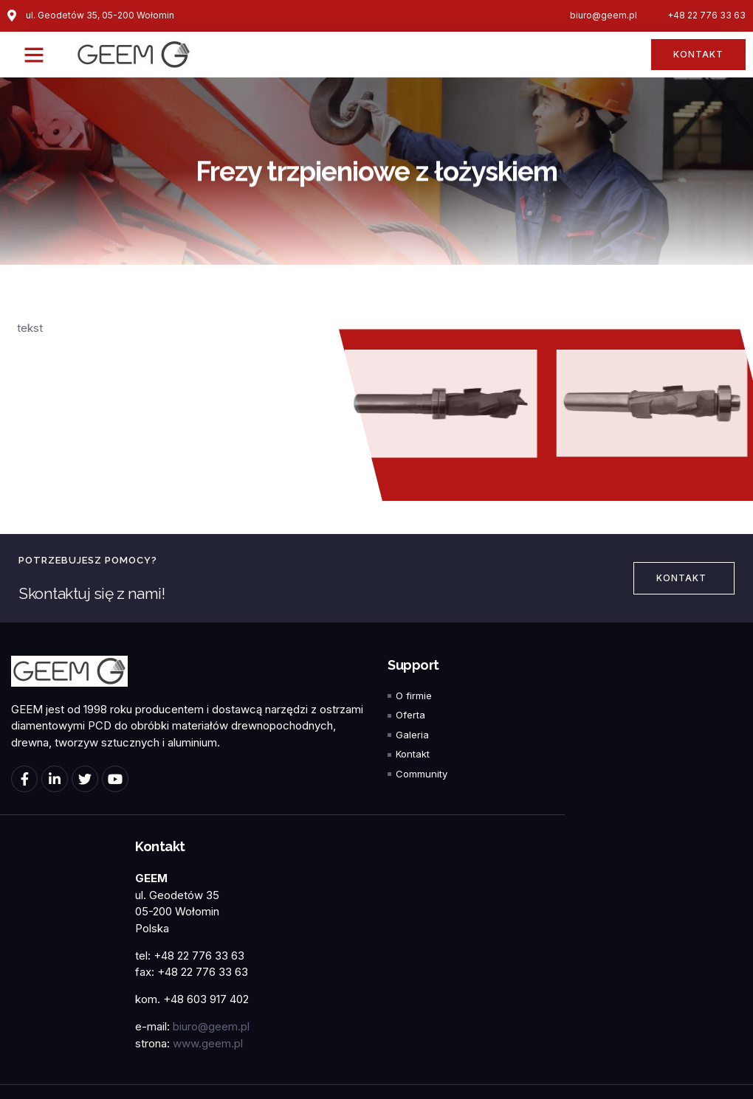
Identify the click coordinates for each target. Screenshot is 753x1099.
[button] (33, 54)
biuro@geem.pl (211, 1026)
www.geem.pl (208, 1043)
